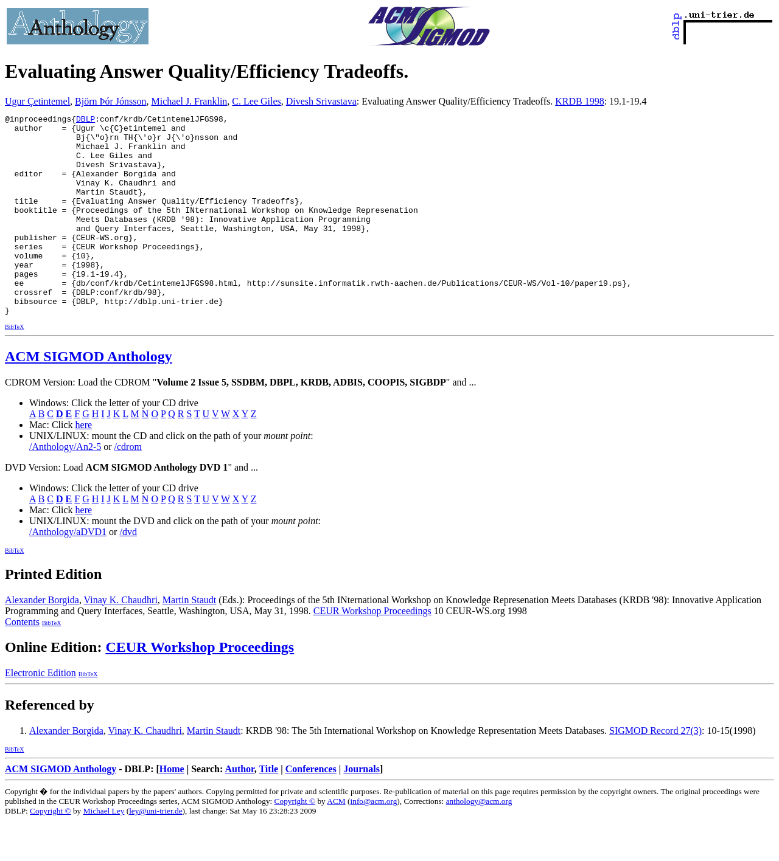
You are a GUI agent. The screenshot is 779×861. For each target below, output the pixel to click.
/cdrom (128, 487)
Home (171, 809)
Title (268, 809)
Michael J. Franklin (189, 101)
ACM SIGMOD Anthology (88, 396)
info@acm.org (374, 841)
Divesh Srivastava (321, 101)
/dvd (127, 572)
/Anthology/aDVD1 (68, 572)
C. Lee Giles (256, 101)
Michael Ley (104, 851)
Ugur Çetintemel (37, 101)
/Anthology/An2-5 (65, 487)
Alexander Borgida (42, 640)
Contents (22, 662)
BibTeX (14, 367)
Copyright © (295, 841)
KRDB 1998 (579, 101)
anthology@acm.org (479, 841)
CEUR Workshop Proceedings (372, 651)
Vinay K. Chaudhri (121, 640)
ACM (336, 841)
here (84, 465)
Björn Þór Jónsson (110, 101)
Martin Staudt (189, 640)
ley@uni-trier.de (155, 851)
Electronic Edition (40, 713)
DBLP (85, 120)
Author (239, 809)
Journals (361, 809)
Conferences (311, 809)
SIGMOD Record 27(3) (655, 771)
